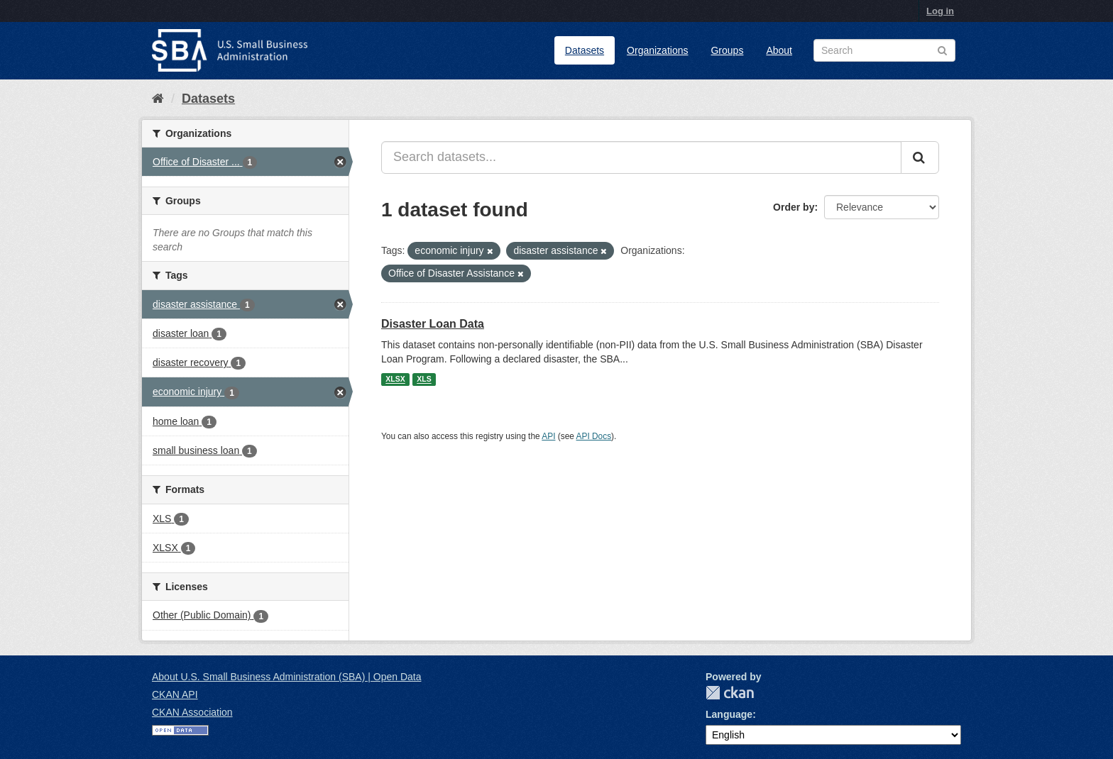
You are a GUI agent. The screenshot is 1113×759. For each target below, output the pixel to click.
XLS (424, 379)
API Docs (594, 436)
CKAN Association (192, 712)
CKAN (730, 692)
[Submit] (920, 157)
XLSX (395, 379)
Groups (727, 50)
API (548, 436)
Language (729, 714)
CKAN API (175, 694)
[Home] (158, 99)
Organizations (657, 50)
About (779, 50)
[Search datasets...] (641, 157)
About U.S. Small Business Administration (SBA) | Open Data (286, 676)
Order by (793, 207)
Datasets (584, 50)
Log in (940, 11)
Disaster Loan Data (432, 324)
